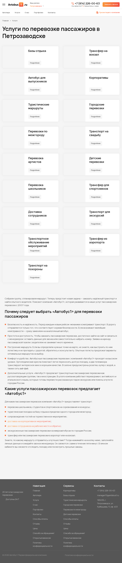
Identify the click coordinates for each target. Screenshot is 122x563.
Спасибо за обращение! (43, 533)
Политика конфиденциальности (42, 544)
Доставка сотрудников (37, 213)
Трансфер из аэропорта (98, 240)
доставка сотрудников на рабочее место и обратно (34, 426)
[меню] (3, 4)
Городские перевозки (96, 106)
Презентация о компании (108, 12)
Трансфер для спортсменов (99, 187)
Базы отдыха (37, 51)
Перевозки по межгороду (37, 133)
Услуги (17, 13)
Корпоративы (98, 78)
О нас (27, 13)
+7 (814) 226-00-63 (87, 3)
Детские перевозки (96, 160)
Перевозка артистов (35, 160)
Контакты (51, 13)
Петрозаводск (36, 6)
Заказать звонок (111, 4)
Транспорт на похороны (37, 267)
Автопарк (6, 13)
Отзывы (36, 523)
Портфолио (38, 13)
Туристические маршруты (38, 106)
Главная (5, 20)
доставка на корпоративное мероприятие (29, 421)
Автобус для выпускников (37, 79)
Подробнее (34, 63)
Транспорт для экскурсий (99, 213)
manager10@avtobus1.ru (108, 495)
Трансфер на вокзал (98, 52)
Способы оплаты (40, 519)
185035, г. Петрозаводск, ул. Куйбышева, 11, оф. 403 (107, 503)
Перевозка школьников (37, 187)
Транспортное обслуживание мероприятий (38, 242)
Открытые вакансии (42, 538)
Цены (35, 528)
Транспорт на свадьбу (98, 133)
